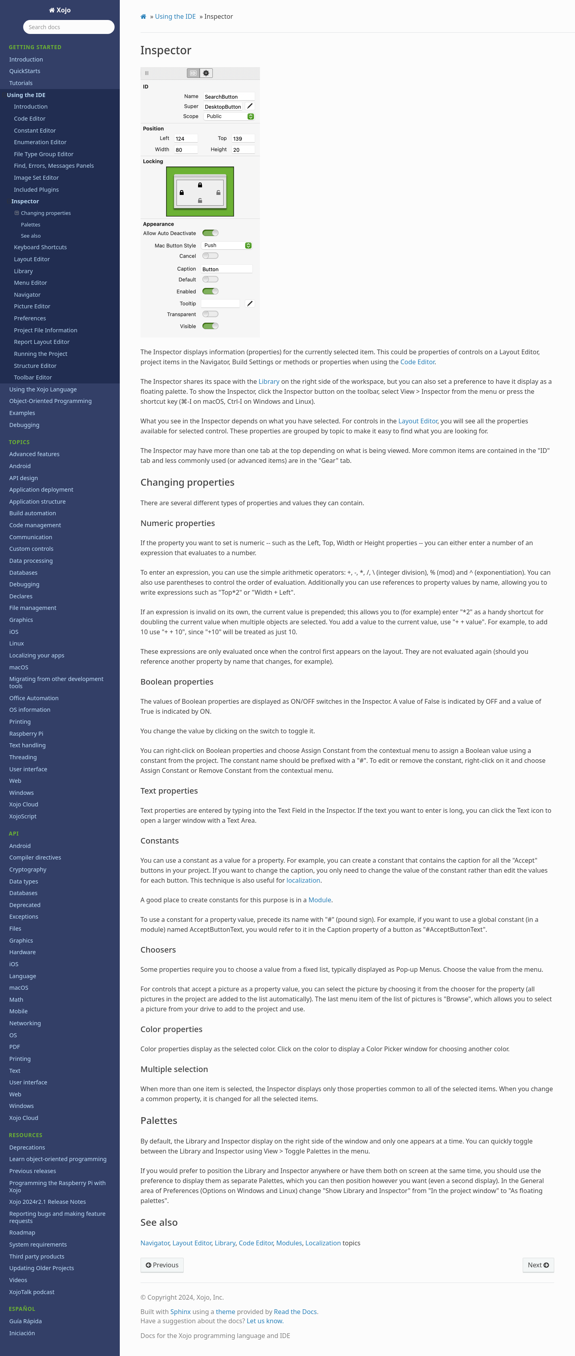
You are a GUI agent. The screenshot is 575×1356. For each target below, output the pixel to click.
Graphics (21, 566)
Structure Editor (35, 312)
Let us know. (265, 1320)
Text (14, 1016)
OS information (29, 655)
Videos (18, 1226)
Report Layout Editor (41, 288)
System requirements (38, 1190)
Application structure (37, 447)
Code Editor (30, 64)
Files (15, 874)
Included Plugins (36, 135)
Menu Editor (30, 228)
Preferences (30, 264)
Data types (23, 827)
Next (538, 1265)
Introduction (31, 52)
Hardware (22, 898)
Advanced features (34, 400)
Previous (162, 1265)
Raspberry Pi (26, 679)
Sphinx (181, 1311)
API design (23, 424)
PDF (14, 993)
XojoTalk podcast (31, 1238)
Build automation (32, 459)
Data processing (31, 506)
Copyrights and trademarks (46, 1320)
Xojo (63, 10)
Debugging (24, 371)
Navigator (27, 240)
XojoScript (22, 762)
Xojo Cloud (23, 750)
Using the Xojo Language (43, 335)
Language (22, 922)
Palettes (30, 170)
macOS (18, 613)
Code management (35, 471)
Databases (23, 518)
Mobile (18, 957)
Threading (23, 703)
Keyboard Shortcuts (40, 193)
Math (16, 945)
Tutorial (19, 1290)
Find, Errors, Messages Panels (54, 111)
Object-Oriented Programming (50, 347)
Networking (25, 969)
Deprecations (27, 1093)
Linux (16, 589)
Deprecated (24, 851)
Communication (30, 483)
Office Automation (34, 644)
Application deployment (41, 435)
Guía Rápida (25, 1267)
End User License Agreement (48, 1332)
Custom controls (31, 494)
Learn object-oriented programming (58, 1105)
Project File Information (45, 276)
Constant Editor (35, 76)
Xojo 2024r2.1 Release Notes (47, 1148)
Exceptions (23, 862)
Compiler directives (35, 803)
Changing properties (43, 159)
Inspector (23, 147)
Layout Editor (32, 205)
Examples (22, 359)
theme (226, 1311)
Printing (20, 667)
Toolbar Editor (33, 323)
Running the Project (40, 300)
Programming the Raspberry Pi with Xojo (57, 1132)
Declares (20, 542)
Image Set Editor (36, 123)
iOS (13, 578)
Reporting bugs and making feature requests (57, 1163)
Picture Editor (32, 252)
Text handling (27, 691)
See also (31, 181)
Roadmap (22, 1178)
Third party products (36, 1202)
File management (32, 554)
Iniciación (22, 1279)
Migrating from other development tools (56, 628)
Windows (21, 739)
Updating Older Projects (41, 1214)
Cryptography (27, 815)
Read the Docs (295, 1311)
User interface (28, 715)
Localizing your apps (36, 601)
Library (23, 217)
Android (20, 412)
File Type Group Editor (43, 100)
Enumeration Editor (40, 88)
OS (13, 981)
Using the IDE (24, 41)
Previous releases (32, 1117)
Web (15, 727)
